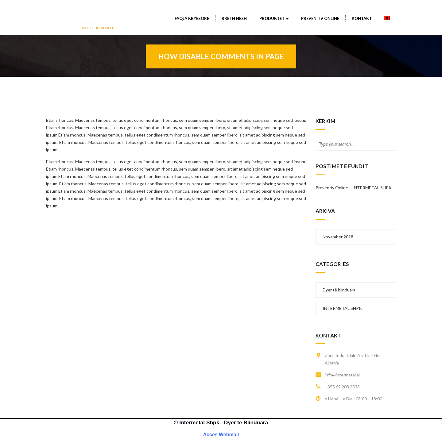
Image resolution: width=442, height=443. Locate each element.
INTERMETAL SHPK (342, 308)
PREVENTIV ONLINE (320, 18)
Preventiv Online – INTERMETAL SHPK (354, 187)
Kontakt (362, 18)
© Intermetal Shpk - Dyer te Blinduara (221, 422)
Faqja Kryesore (192, 18)
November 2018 (338, 236)
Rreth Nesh (234, 18)
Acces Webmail (221, 434)
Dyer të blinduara (339, 289)
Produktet (274, 18)
